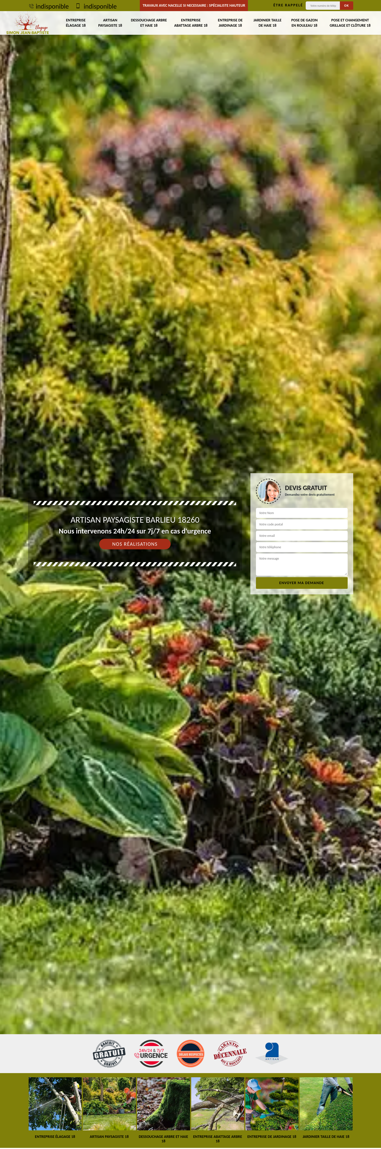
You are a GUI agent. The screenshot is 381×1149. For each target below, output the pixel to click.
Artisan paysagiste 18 (110, 23)
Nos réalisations (135, 544)
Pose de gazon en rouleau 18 (304, 23)
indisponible (48, 6)
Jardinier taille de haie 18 (267, 23)
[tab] (190, 574)
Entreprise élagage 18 (76, 23)
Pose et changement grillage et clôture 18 (350, 23)
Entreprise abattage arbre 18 (191, 23)
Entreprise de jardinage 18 (230, 23)
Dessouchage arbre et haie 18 (149, 23)
